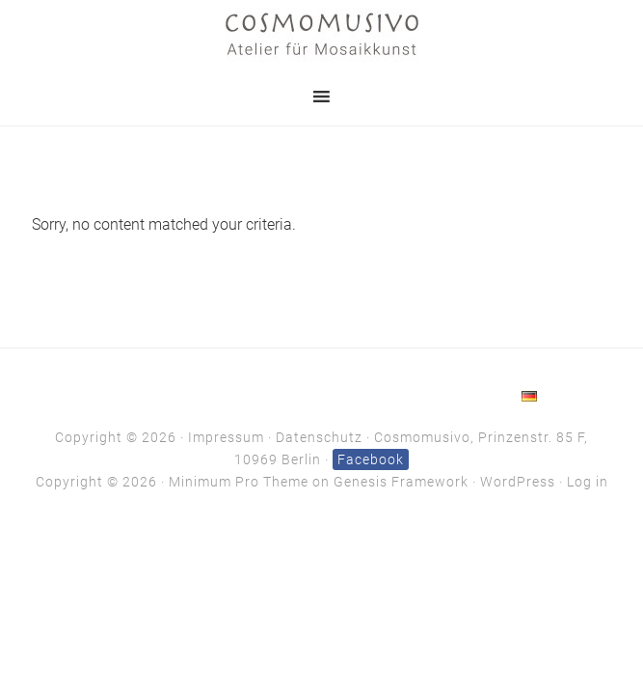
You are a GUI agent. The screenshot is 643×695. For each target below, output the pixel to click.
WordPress (517, 481)
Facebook (370, 459)
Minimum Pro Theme (238, 481)
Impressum (226, 437)
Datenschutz (319, 437)
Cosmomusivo (322, 34)
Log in (587, 481)
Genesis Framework (401, 481)
